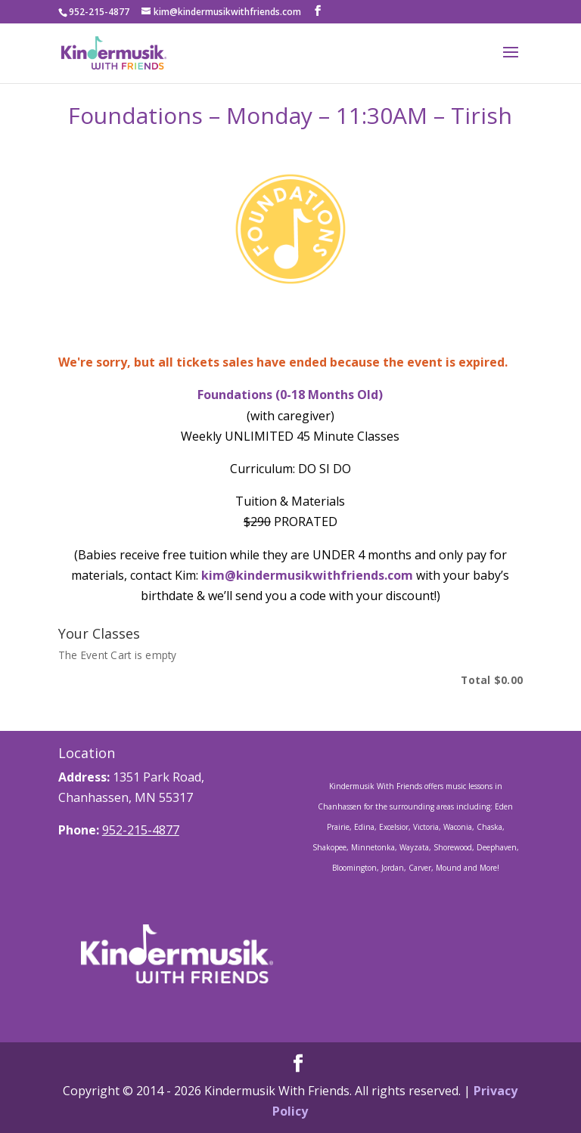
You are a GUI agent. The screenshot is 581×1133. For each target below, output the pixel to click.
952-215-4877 (140, 830)
